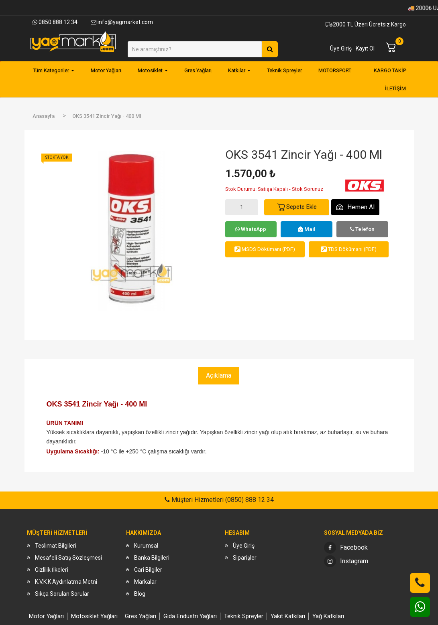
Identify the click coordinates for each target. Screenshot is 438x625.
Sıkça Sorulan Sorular (62, 594)
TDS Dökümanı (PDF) (349, 249)
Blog (139, 594)
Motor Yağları (46, 616)
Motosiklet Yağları (94, 616)
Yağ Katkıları (328, 616)
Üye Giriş (341, 48)
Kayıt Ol (365, 48)
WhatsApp (250, 229)
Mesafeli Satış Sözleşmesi (68, 557)
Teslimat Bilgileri (55, 545)
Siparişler (245, 557)
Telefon (362, 229)
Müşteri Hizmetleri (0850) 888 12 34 (222, 500)
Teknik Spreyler (243, 616)
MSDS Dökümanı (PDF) (264, 249)
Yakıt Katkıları (288, 616)
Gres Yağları (140, 616)
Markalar (145, 581)
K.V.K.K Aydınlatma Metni (66, 581)
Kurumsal (146, 545)
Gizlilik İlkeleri (51, 569)
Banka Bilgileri (151, 557)
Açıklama (218, 375)
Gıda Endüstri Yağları (190, 616)
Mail (307, 229)
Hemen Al (355, 207)
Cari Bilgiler (148, 569)
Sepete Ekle (297, 207)
